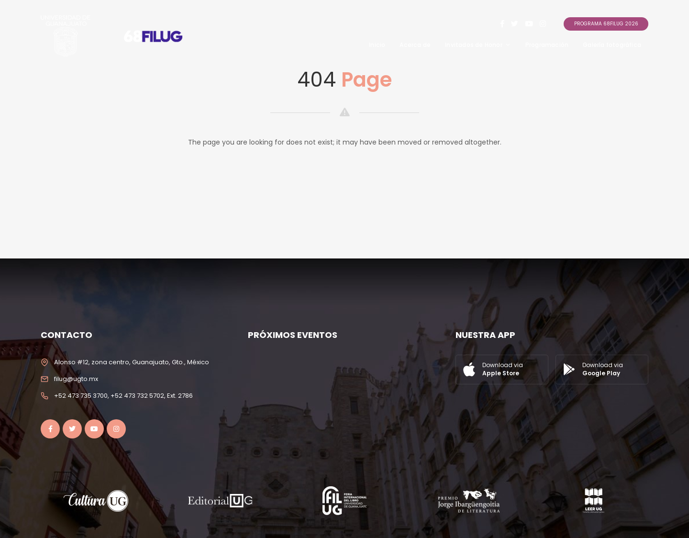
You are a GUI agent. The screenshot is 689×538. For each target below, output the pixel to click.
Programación (546, 45)
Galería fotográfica (612, 45)
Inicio (377, 45)
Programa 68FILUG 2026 (606, 24)
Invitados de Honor (478, 45)
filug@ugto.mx (76, 378)
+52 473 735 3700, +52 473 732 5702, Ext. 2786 (123, 395)
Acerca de (415, 45)
